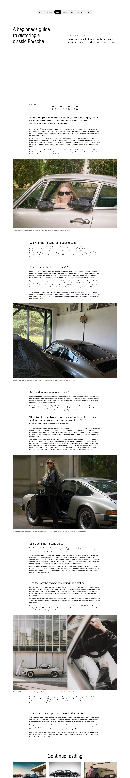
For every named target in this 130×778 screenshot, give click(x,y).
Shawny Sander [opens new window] (45, 129)
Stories (41, 12)
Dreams (73, 12)
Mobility (58, 12)
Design (65, 12)
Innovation (81, 12)
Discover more (25, 771)
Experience (49, 12)
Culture (89, 12)
